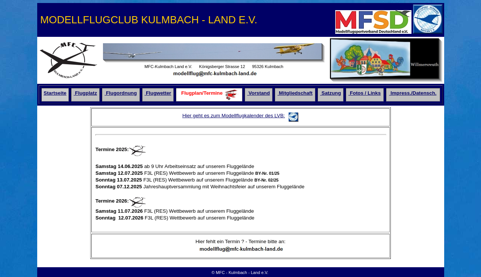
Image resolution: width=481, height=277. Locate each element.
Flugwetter (157, 93)
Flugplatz (85, 93)
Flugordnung (120, 93)
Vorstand (258, 93)
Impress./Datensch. (413, 93)
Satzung (330, 93)
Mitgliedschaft (294, 93)
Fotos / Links (364, 93)
